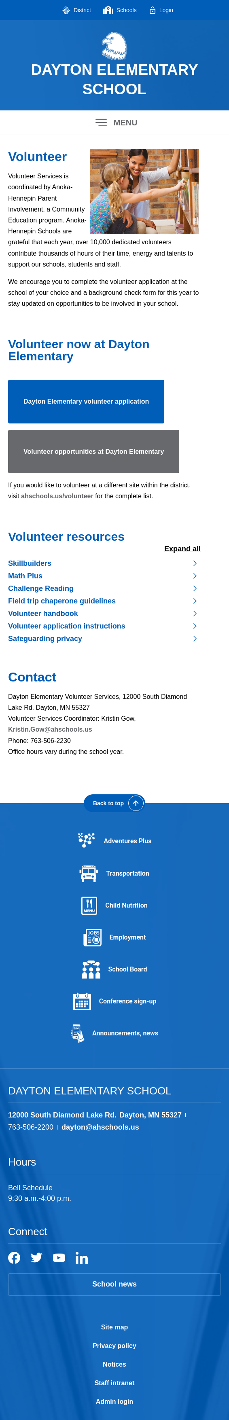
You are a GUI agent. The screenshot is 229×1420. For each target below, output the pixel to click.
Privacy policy (114, 1345)
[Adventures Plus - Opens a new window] (114, 841)
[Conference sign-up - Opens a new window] (114, 1002)
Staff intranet (115, 1383)
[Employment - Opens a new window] (114, 938)
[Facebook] (14, 1258)
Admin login (114, 1401)
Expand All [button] (182, 549)
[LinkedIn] (82, 1258)
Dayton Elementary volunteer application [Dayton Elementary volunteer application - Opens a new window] (86, 401)
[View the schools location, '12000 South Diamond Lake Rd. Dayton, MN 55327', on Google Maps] (95, 1115)
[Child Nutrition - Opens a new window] (114, 906)
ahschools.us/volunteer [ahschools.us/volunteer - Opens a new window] (57, 496)
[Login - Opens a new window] (161, 10)
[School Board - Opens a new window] (114, 970)
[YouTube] (59, 1258)
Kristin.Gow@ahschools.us (50, 729)
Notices (114, 1364)
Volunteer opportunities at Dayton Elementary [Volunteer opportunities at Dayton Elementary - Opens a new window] (93, 451)
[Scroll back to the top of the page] (114, 803)
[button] (114, 122)
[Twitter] (36, 1258)
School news (114, 1284)
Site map (114, 1327)
